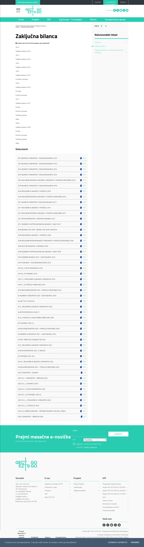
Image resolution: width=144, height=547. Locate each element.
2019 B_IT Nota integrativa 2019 (52, 268)
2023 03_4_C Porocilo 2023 (52, 405)
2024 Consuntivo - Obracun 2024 (52, 416)
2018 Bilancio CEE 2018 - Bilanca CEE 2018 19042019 (52, 229)
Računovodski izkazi (27, 26)
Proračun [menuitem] (98, 42)
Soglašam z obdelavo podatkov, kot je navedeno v (88, 444)
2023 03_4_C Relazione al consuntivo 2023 (52, 400)
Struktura (48, 490)
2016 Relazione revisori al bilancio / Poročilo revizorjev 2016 (52, 196)
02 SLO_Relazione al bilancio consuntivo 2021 (52, 361)
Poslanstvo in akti (51, 487)
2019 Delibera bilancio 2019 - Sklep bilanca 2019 (52, 257)
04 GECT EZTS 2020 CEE (52, 301)
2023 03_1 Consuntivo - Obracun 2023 (52, 378)
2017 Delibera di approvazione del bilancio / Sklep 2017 (52, 224)
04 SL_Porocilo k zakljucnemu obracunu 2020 (52, 317)
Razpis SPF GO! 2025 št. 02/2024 (114, 490)
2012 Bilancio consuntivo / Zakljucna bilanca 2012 (52, 158)
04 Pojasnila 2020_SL (52, 323)
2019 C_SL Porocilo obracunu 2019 (52, 284)
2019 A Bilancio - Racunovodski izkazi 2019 (52, 262)
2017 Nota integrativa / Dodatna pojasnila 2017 (52, 218)
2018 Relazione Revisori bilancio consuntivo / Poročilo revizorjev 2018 (52, 240)
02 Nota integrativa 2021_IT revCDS (52, 350)
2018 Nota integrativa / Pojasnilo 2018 (52, 246)
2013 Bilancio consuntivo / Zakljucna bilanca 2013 (52, 163)
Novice (93, 19)
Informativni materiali (110, 504)
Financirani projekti (109, 510)
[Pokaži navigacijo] (18, 10)
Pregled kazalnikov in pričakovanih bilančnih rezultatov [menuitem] (109, 51)
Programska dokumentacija (112, 484)
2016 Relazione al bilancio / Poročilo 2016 (52, 191)
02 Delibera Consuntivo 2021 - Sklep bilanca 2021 (52, 334)
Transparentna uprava (115, 19)
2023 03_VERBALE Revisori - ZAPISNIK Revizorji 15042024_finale (52, 411)
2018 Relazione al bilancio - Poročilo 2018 (52, 235)
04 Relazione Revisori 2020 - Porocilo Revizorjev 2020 (52, 328)
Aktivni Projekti (79, 484)
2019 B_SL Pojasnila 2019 (52, 273)
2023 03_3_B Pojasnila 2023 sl (52, 394)
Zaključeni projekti (79, 490)
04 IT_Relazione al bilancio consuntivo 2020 (52, 306)
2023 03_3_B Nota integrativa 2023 (52, 389)
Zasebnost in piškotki (117, 542)
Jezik (74, 439)
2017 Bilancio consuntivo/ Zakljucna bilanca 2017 (52, 202)
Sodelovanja (78, 487)
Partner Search (108, 500)
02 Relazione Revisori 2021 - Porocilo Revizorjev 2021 (52, 367)
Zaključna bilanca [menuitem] (100, 46)
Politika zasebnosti (90, 447)
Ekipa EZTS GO (50, 497)
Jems (104, 497)
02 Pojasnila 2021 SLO (52, 356)
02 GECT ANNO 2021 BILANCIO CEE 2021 (52, 339)
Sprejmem (135, 542)
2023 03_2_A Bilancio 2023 (52, 383)
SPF (49, 19)
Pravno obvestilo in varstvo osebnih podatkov (21, 535)
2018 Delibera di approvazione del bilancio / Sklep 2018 (52, 251)
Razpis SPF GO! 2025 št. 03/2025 (114, 487)
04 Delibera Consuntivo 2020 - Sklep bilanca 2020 (52, 295)
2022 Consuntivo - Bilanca (52, 372)
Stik (46, 494)
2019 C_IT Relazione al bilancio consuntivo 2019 (52, 279)
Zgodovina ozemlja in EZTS (54, 484)
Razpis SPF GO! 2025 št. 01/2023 (114, 494)
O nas (21, 19)
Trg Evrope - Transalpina (70, 19)
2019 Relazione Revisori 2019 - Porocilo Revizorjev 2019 (52, 290)
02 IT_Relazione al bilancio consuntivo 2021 (52, 345)
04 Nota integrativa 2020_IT (52, 312)
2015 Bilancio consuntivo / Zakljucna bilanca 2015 (52, 174)
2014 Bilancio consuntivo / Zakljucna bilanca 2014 (52, 169)
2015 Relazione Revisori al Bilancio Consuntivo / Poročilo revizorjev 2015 (52, 180)
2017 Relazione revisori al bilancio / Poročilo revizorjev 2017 (52, 213)
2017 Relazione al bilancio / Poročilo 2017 (52, 207)
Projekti (35, 19)
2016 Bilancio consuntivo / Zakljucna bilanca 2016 (52, 185)
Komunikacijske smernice (111, 507)
